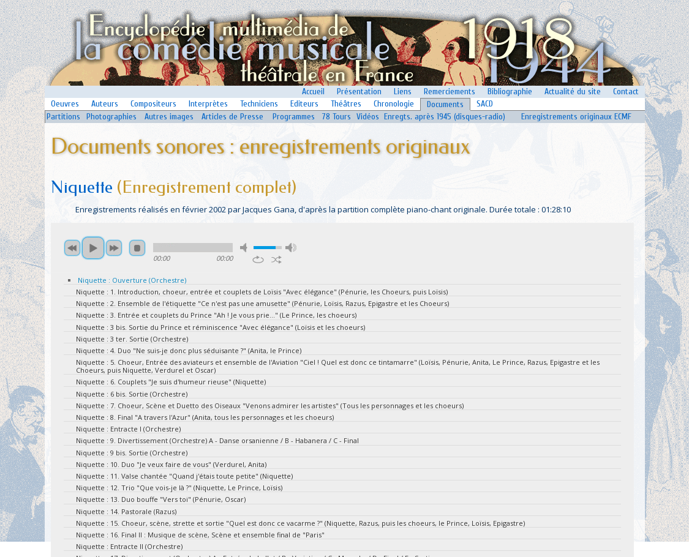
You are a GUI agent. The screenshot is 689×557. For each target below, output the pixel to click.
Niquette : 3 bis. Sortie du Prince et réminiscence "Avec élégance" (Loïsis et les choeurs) (220, 327)
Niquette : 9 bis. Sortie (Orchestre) (131, 452)
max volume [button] (290, 247)
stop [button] (137, 247)
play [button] (93, 248)
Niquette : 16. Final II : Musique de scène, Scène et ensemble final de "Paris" (200, 534)
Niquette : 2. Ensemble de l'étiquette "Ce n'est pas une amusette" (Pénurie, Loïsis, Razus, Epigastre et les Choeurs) (262, 303)
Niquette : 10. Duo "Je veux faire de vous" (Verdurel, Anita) (171, 464)
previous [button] (72, 247)
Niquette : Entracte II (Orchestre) (129, 546)
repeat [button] (258, 259)
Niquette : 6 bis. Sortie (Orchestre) (131, 393)
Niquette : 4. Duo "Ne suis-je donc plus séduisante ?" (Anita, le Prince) (188, 350)
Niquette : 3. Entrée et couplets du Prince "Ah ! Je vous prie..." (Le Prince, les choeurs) (216, 315)
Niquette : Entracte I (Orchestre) (128, 428)
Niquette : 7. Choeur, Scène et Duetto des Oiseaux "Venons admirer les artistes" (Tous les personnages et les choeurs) (270, 405)
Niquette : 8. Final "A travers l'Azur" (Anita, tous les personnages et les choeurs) (205, 417)
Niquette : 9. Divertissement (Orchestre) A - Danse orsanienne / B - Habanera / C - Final (217, 440)
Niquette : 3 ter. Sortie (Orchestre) (132, 338)
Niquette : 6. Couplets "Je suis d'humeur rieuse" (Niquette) (171, 381)
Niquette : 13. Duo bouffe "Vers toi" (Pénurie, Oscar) (161, 499)
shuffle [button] (276, 259)
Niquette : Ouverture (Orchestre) (132, 280)
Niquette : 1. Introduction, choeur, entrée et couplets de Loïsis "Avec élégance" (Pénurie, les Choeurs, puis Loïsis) (262, 291)
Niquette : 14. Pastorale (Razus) (126, 511)
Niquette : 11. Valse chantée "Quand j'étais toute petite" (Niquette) (184, 475)
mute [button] (245, 247)
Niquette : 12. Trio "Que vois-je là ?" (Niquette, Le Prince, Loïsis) (179, 487)
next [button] (113, 247)
